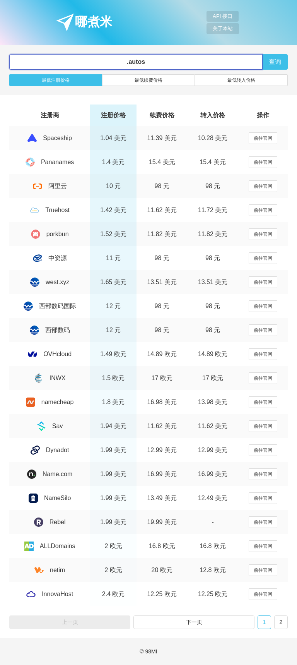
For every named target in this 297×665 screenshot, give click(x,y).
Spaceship (49, 138)
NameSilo (50, 498)
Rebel (50, 522)
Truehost (50, 210)
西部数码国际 (50, 306)
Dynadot (50, 450)
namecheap (50, 402)
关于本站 (223, 28)
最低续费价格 (148, 80)
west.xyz (49, 282)
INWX (50, 378)
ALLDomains (49, 546)
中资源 (50, 258)
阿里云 (50, 186)
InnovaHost (49, 594)
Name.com (49, 474)
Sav (50, 426)
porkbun (50, 234)
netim (49, 570)
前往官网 (263, 138)
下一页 (194, 622)
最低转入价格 (241, 80)
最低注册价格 (56, 80)
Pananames (50, 162)
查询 (275, 61)
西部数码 (50, 330)
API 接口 (222, 16)
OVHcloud (50, 354)
